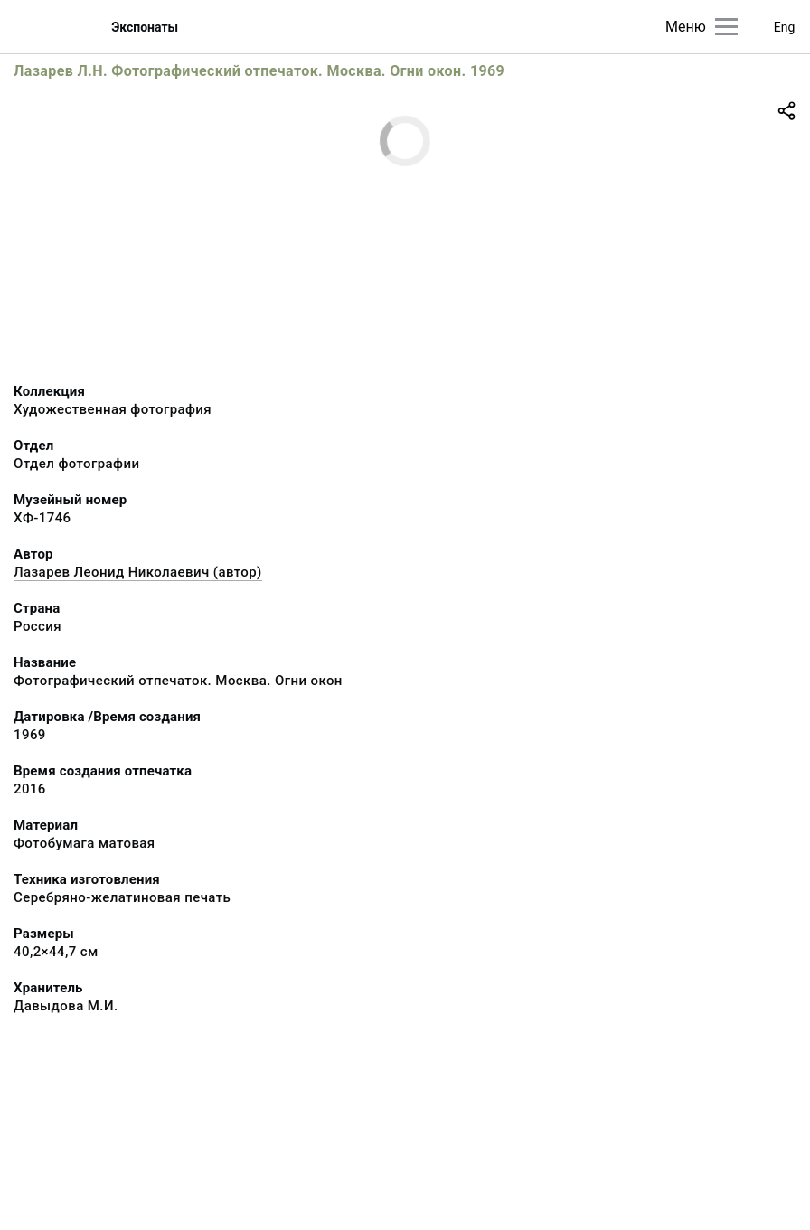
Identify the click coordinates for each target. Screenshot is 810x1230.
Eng (785, 27)
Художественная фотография (113, 409)
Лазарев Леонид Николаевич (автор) (138, 572)
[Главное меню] (726, 26)
